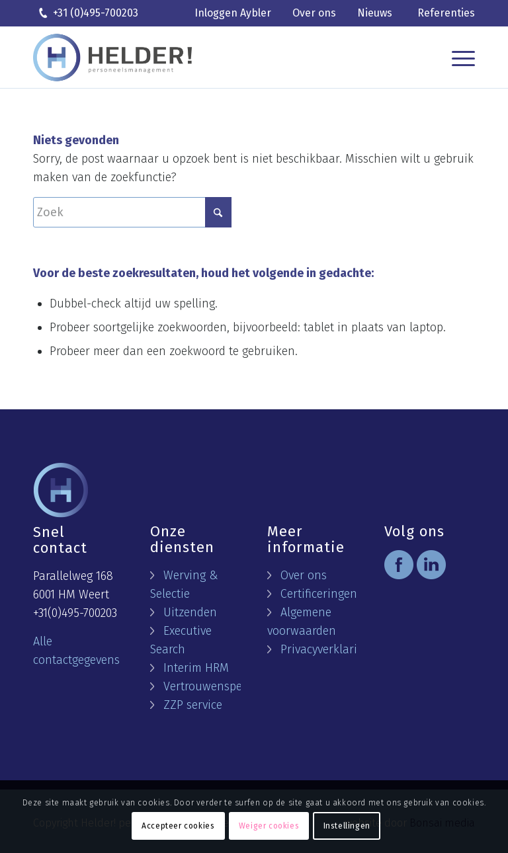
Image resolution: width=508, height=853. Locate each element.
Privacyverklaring (325, 649)
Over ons (314, 13)
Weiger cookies (269, 826)
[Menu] (460, 57)
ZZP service (192, 705)
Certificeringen (318, 594)
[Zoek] (132, 212)
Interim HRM (196, 668)
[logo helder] (112, 57)
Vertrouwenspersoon (218, 686)
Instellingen (346, 826)
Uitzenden (190, 612)
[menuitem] (233, 14)
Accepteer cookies (178, 826)
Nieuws (374, 13)
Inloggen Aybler (232, 13)
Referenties (446, 13)
